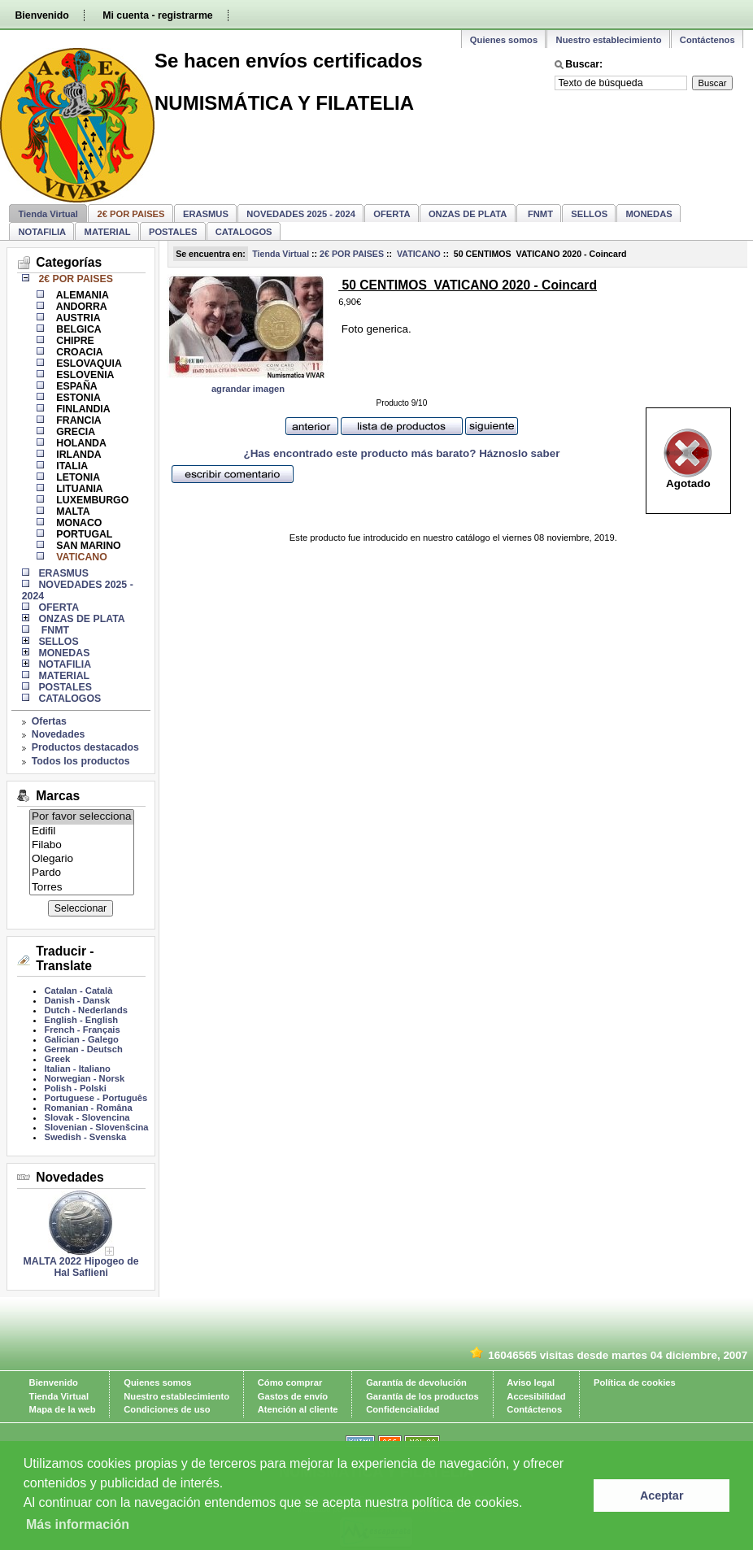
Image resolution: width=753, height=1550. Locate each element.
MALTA (72, 511)
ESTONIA (77, 397)
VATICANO (417, 254)
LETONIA (77, 477)
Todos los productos (81, 761)
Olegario (81, 859)
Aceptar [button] (662, 1495)
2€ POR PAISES (352, 254)
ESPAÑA (76, 386)
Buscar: (584, 64)
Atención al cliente (298, 1409)
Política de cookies (635, 1382)
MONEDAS (649, 214)
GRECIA (74, 432)
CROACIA (78, 352)
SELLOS (589, 214)
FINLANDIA (82, 409)
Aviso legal (531, 1382)
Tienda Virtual (48, 214)
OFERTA (391, 214)
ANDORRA (80, 306)
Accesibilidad (536, 1396)
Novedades (58, 734)
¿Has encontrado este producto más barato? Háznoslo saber (401, 453)
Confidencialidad (402, 1409)
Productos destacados (85, 747)
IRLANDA (78, 454)
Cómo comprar (290, 1382)
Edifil (81, 831)
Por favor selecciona (81, 817)
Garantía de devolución (416, 1382)
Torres (81, 888)
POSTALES (173, 232)
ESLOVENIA (84, 375)
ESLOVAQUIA (88, 363)
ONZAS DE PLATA (468, 214)
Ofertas (49, 721)
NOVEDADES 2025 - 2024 (300, 214)
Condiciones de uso (167, 1409)
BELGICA (78, 329)
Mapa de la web (62, 1409)
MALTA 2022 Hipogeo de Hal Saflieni (81, 1267)
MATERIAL (108, 232)
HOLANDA (80, 443)
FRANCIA (78, 420)
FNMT (539, 214)
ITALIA (71, 466)
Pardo (81, 873)
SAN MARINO (87, 545)
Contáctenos (707, 40)
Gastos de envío (293, 1396)
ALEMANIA (81, 295)
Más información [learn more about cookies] (77, 1524)
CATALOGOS (243, 232)
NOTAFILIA (42, 232)
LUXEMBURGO (91, 500)
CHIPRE (74, 340)
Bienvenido (41, 15)
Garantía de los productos (422, 1396)
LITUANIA (78, 488)
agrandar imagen (248, 389)
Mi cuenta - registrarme (157, 15)
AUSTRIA (77, 318)
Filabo (81, 845)
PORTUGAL (83, 534)
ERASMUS (206, 214)
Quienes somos (504, 40)
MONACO (78, 523)
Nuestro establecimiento (609, 40)
